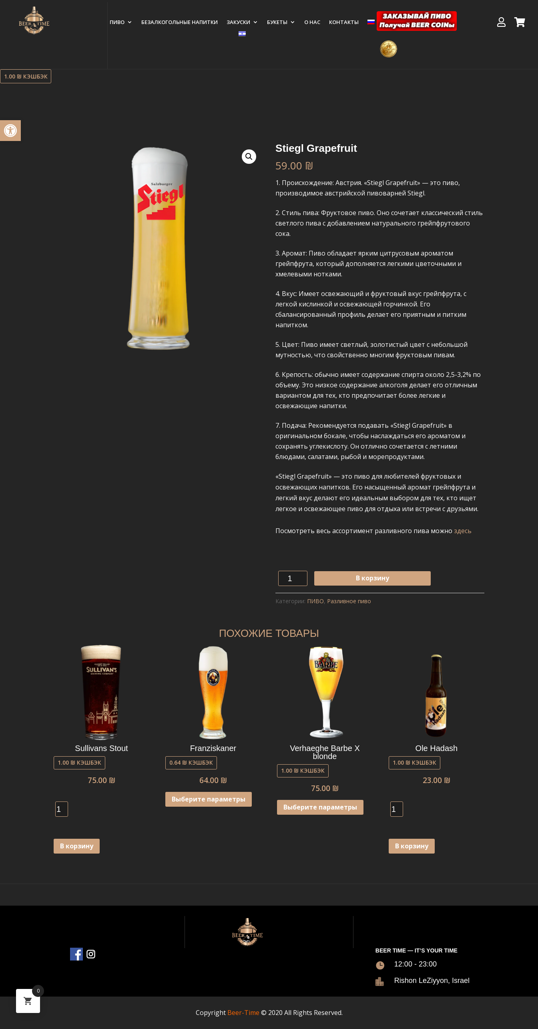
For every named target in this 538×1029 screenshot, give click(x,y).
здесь (463, 530)
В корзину (372, 578)
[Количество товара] (292, 578)
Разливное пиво (349, 601)
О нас (312, 22)
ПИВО (117, 22)
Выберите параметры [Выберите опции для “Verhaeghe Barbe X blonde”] (320, 807)
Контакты (344, 22)
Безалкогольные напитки (179, 22)
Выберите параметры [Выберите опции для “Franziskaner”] (208, 799)
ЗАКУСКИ (238, 22)
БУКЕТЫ (277, 22)
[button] (10, 130)
